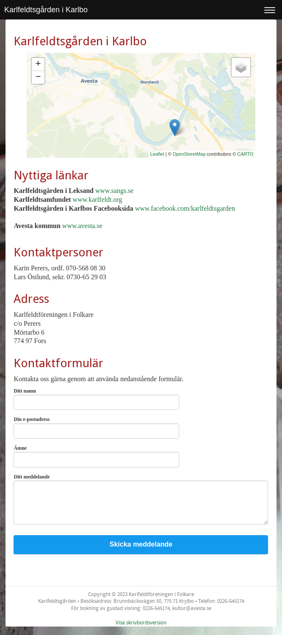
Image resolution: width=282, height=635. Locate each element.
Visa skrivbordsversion (141, 622)
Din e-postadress (33, 419)
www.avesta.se (82, 225)
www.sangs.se (114, 190)
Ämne (22, 448)
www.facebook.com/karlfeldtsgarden (185, 208)
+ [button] (38, 64)
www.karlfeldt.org (97, 199)
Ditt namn (26, 391)
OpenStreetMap (189, 154)
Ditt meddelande (33, 477)
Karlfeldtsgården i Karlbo (46, 9)
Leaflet (157, 154)
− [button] (38, 77)
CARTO (245, 154)
